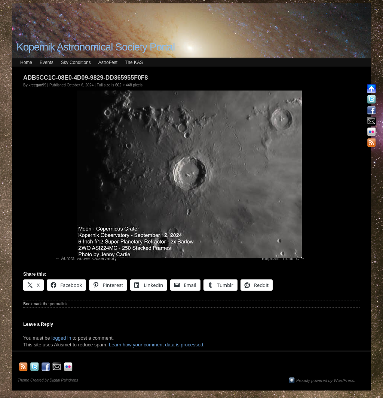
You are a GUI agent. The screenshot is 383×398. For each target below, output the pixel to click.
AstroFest (107, 62)
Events (46, 62)
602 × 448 (123, 85)
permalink (59, 303)
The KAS (134, 62)
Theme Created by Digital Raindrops (48, 380)
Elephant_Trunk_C (280, 258)
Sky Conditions (76, 62)
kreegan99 (37, 85)
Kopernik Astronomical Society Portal (95, 47)
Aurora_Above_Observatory (89, 258)
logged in (61, 338)
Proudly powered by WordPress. (325, 380)
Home (26, 62)
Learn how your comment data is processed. (157, 345)
